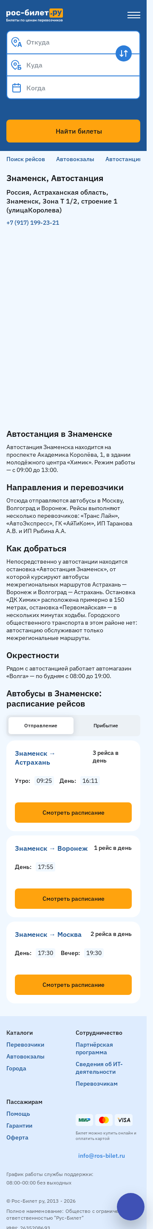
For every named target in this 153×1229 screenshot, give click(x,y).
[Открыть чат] (130, 1207)
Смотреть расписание (73, 812)
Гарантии (19, 1125)
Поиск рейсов (25, 159)
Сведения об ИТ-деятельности (99, 1067)
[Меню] (134, 15)
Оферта (17, 1137)
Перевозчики (25, 1044)
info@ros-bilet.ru (101, 1155)
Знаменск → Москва (48, 934)
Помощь (18, 1113)
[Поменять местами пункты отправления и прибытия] (124, 53)
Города (16, 1068)
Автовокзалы (75, 159)
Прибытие (106, 725)
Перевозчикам (97, 1083)
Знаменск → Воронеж (51, 848)
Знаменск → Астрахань (35, 757)
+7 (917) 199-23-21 (32, 222)
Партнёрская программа (94, 1048)
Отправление (40, 725)
